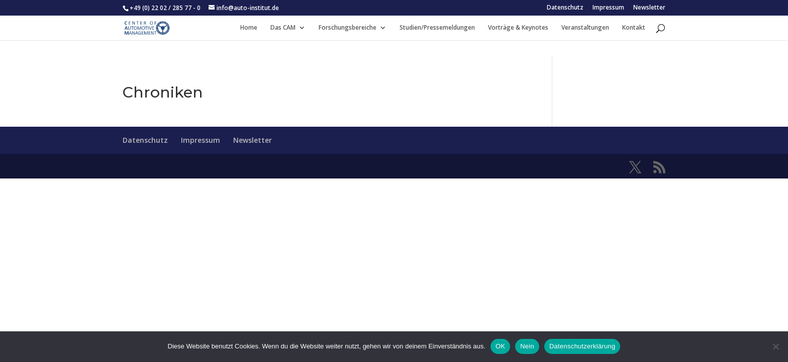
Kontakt (633, 28)
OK (500, 346)
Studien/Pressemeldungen (437, 28)
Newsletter (649, 8)
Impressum (608, 8)
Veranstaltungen (585, 28)
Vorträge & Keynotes (518, 28)
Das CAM (283, 28)
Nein (527, 346)
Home (248, 28)
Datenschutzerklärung (582, 346)
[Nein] (775, 346)
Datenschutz (565, 8)
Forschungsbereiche (347, 28)
